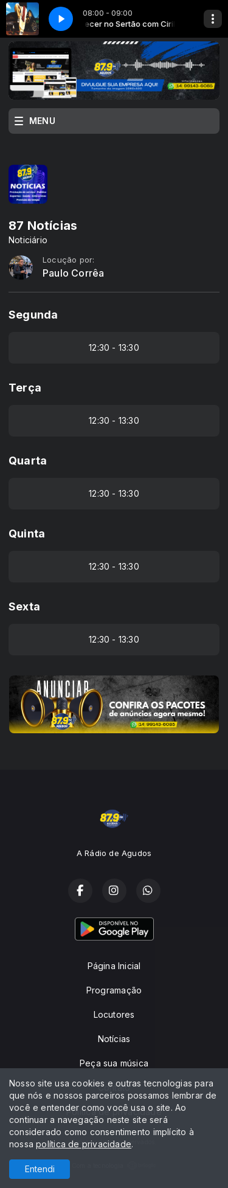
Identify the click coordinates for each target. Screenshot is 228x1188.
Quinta (27, 533)
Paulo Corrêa (74, 273)
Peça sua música (114, 1063)
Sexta (24, 606)
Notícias (114, 1039)
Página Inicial (114, 966)
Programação (114, 990)
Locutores (114, 1014)
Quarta (28, 460)
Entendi (40, 1169)
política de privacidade (83, 1144)
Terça (25, 387)
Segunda (33, 314)
